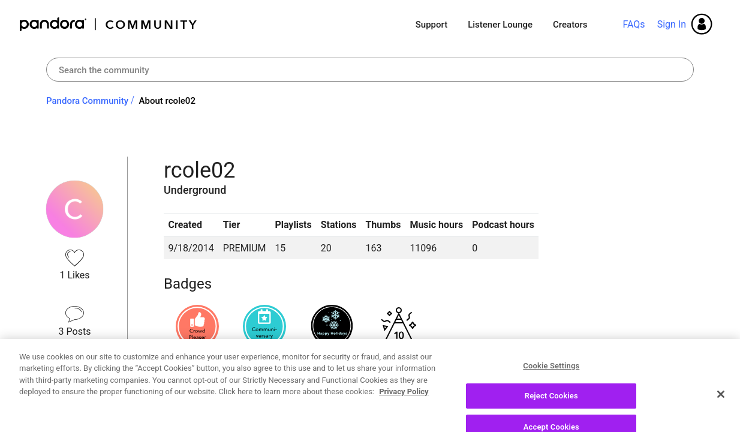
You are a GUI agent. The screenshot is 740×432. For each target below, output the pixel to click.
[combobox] (370, 70)
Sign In (671, 24)
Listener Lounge (500, 24)
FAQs (633, 24)
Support (431, 24)
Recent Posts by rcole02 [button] (241, 409)
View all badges (197, 366)
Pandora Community (109, 24)
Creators (570, 24)
